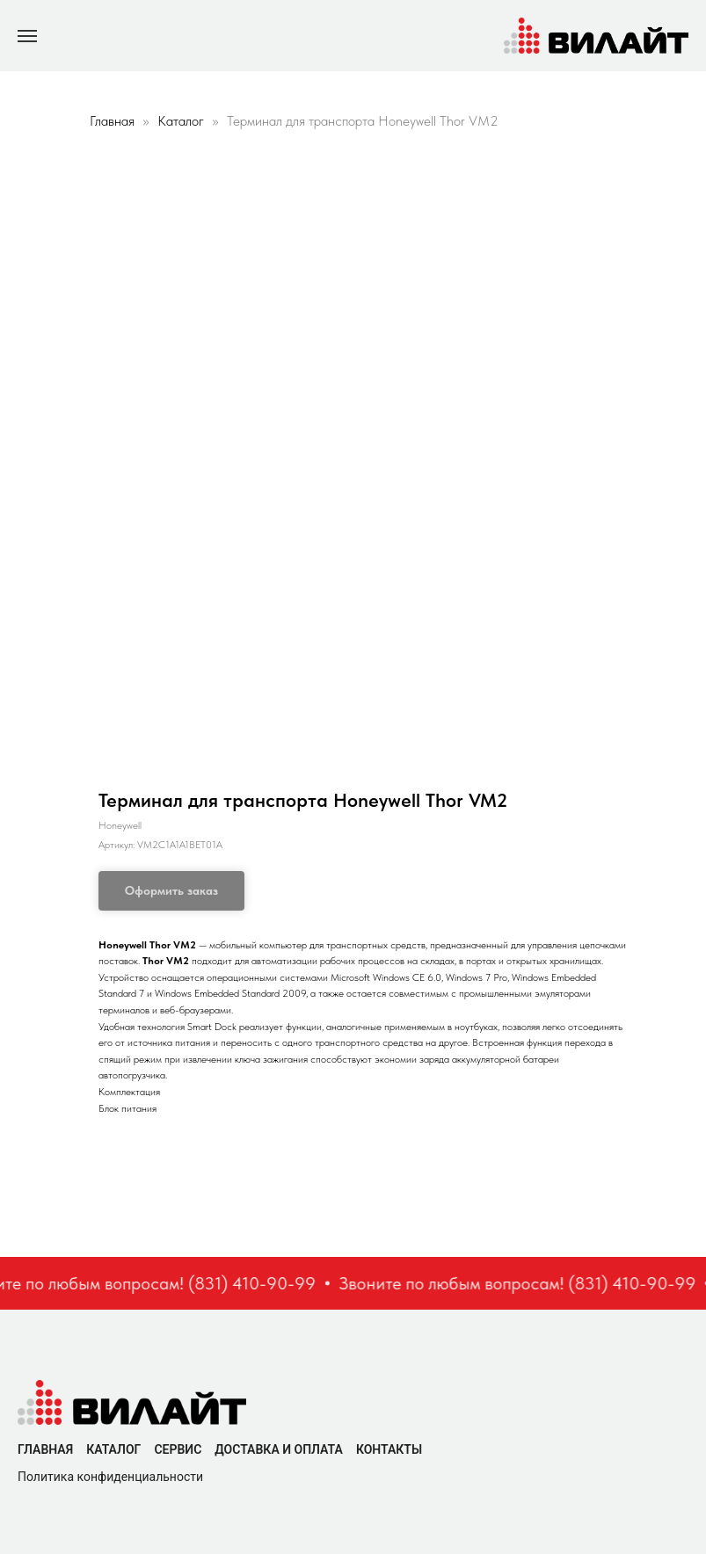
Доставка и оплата (279, 1449)
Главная (112, 121)
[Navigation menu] (27, 36)
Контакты (389, 1449)
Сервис (177, 1449)
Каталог (182, 121)
